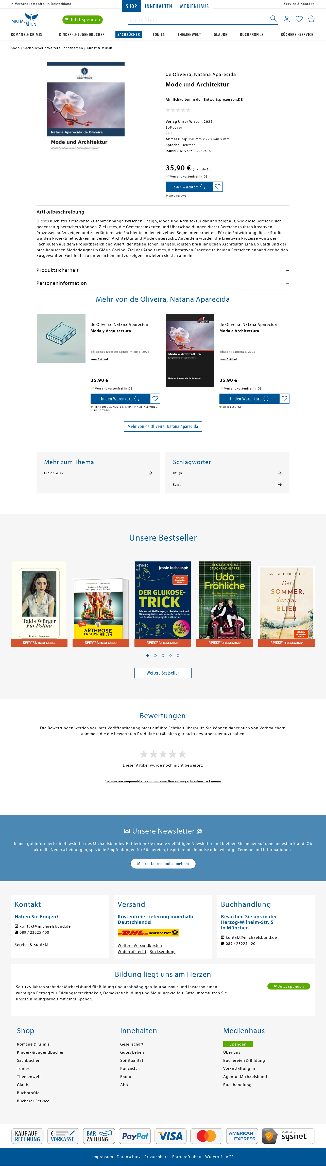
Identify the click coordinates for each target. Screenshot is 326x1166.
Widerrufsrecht (132, 951)
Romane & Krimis (26, 34)
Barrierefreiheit (187, 1157)
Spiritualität (131, 1060)
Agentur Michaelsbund (245, 1076)
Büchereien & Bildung (244, 1060)
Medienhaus (194, 6)
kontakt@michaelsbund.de (45, 926)
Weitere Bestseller (163, 673)
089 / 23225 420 (240, 943)
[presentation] (38, 333)
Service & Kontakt (299, 4)
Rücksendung (163, 951)
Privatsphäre (156, 1157)
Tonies (159, 34)
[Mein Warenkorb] (311, 19)
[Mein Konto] (286, 19)
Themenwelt (189, 34)
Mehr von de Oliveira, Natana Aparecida (163, 426)
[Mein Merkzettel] (299, 19)
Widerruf (213, 1157)
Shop (131, 6)
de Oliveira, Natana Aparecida (201, 74)
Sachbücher (128, 34)
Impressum (102, 1157)
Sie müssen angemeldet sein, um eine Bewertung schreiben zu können (163, 781)
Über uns (231, 1052)
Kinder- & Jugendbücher (82, 34)
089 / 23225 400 (34, 932)
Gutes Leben (132, 1052)
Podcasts (128, 1068)
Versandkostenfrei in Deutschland (43, 4)
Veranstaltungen (239, 1068)
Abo (124, 1085)
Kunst (177, 485)
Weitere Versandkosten (140, 945)
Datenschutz (129, 1157)
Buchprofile (252, 34)
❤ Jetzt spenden (82, 20)
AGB (230, 1157)
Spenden (238, 1044)
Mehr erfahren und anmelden (163, 864)
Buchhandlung (237, 1085)
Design (177, 473)
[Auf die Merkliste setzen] (218, 187)
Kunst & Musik (53, 473)
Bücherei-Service (297, 34)
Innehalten (159, 6)
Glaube (220, 34)
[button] (147, 655)
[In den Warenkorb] (189, 187)
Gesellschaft (132, 1044)
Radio (125, 1076)
